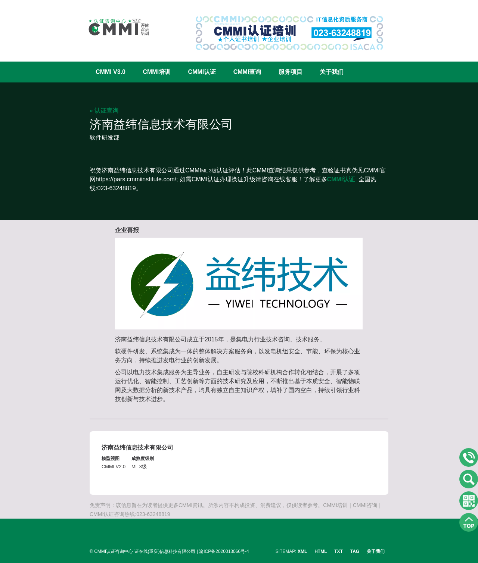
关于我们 (332, 72)
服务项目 (290, 72)
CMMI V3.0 (110, 72)
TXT (338, 551)
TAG (354, 551)
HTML (320, 551)
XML (302, 551)
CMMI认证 (202, 72)
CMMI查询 (247, 72)
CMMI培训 (157, 72)
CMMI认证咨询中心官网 (114, 27)
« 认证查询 (104, 110)
